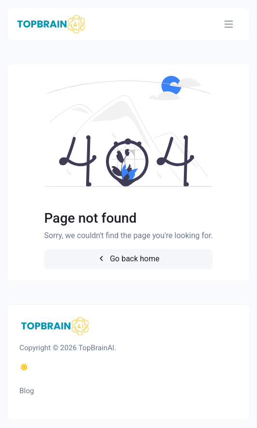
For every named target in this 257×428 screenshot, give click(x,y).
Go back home (128, 258)
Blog (26, 390)
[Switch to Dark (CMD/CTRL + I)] (24, 367)
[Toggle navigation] (229, 24)
